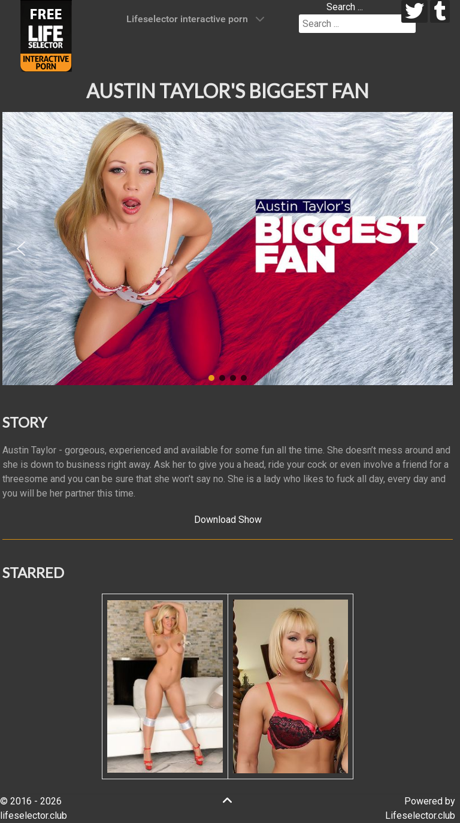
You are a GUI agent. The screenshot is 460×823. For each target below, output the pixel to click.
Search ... (344, 7)
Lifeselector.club (420, 815)
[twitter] (414, 11)
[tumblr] (440, 11)
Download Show (228, 519)
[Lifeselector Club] (46, 35)
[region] (227, 248)
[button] (21, 248)
